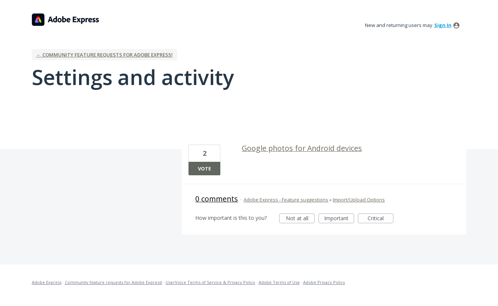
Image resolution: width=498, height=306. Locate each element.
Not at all (300, 219)
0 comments (216, 199)
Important (339, 219)
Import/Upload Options (359, 199)
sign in (443, 25)
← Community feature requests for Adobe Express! (104, 54)
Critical (380, 219)
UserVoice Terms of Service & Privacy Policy (210, 282)
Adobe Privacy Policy (324, 282)
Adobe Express (46, 282)
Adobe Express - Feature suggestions (286, 199)
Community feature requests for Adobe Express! (113, 282)
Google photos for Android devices (302, 148)
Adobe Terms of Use (279, 282)
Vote (204, 168)
